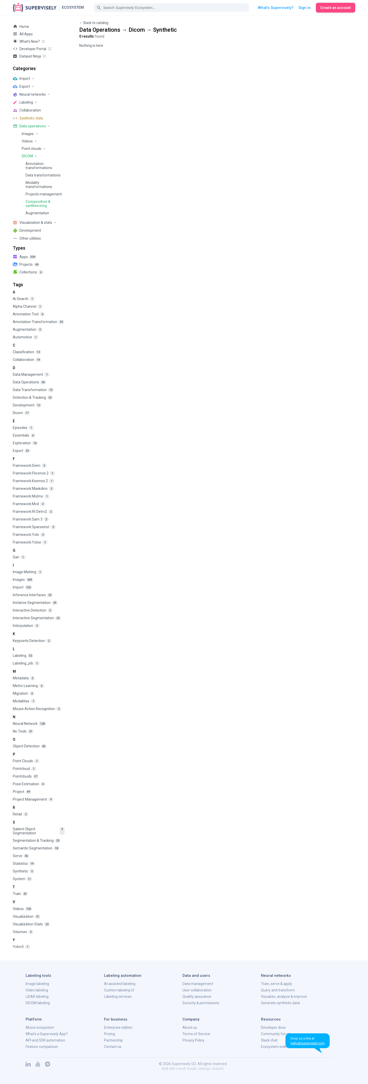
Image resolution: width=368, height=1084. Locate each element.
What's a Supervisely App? (47, 1034)
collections (28, 272)
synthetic (23, 871)
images (23, 580)
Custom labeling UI (119, 990)
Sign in (304, 7)
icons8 (181, 1068)
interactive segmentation (37, 618)
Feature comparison (42, 1047)
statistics (24, 863)
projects (26, 264)
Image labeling (37, 984)
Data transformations (43, 175)
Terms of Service (196, 1034)
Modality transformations (39, 185)
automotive (25, 337)
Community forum (276, 1034)
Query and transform (278, 990)
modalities (24, 701)
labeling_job (26, 663)
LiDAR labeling (37, 996)
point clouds (26, 761)
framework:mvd (29, 504)
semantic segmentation (36, 848)
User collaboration (197, 990)
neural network (29, 724)
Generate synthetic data (280, 1003)
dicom (21, 413)
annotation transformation (38, 322)
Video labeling (37, 990)
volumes (23, 932)
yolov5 (21, 947)
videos (22, 909)
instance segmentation (35, 603)
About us (189, 1027)
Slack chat (269, 1040)
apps (24, 256)
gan (19, 557)
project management (33, 799)
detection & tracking (33, 397)
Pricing (109, 1034)
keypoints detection (32, 641)
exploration (25, 443)
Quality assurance (196, 996)
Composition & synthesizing (38, 204)
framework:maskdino (33, 488)
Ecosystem (73, 7)
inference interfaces (33, 595)
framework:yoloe (30, 542)
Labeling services (118, 996)
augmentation (28, 329)
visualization (26, 916)
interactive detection (33, 610)
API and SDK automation (45, 1040)
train (20, 894)
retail (20, 814)
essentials (24, 435)
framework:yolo (29, 535)
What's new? (29, 41)
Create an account (335, 8)
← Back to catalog (93, 23)
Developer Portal (32, 48)
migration (23, 693)
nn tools (23, 731)
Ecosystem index (274, 1047)
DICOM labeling (38, 1003)
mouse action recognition (37, 709)
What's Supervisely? (275, 7)
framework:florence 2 (34, 473)
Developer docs (273, 1027)
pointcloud (24, 769)
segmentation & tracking (37, 840)
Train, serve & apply (276, 984)
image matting (28, 572)
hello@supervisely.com (308, 1043)
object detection (30, 746)
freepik (192, 1068)
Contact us (112, 1047)
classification (27, 352)
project (22, 792)
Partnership (113, 1040)
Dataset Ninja (30, 56)
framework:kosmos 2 (33, 481)
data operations (29, 382)
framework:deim (30, 465)
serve (21, 856)
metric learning (28, 686)
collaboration (27, 360)
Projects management (44, 194)
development (27, 405)
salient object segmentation (39, 831)
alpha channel (28, 306)
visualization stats (31, 924)
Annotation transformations (39, 166)
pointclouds (26, 776)
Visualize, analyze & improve (284, 996)
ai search (24, 299)
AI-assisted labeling (119, 984)
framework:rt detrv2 (33, 512)
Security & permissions (200, 1003)
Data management (197, 984)
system (22, 879)
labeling (23, 656)
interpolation (26, 626)
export (21, 451)
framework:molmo (31, 496)
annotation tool (29, 314)
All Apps (23, 33)
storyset (218, 1068)
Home (21, 26)
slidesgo (204, 1068)
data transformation (33, 390)
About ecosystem (40, 1027)
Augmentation (37, 213)
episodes (23, 428)
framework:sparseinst (34, 527)
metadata (24, 678)
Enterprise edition (118, 1027)
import (22, 587)
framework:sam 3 (31, 519)
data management (31, 374)
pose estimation (29, 784)
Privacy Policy (193, 1040)
